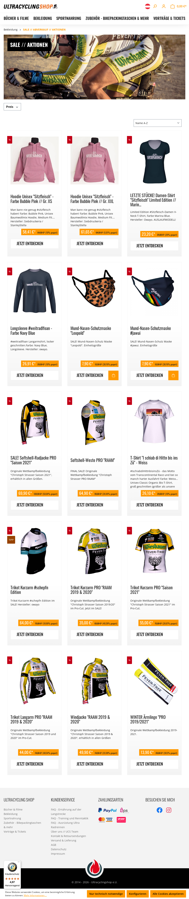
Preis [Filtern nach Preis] (12, 107)
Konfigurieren (137, 894)
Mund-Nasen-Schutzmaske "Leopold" (91, 330)
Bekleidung (11, 814)
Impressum (58, 853)
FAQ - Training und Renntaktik (69, 818)
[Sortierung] (158, 123)
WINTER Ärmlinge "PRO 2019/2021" (148, 719)
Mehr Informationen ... (35, 895)
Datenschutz (58, 849)
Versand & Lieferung (63, 840)
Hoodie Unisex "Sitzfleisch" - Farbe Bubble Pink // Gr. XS (32, 198)
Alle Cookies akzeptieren (168, 894)
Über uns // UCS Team (64, 831)
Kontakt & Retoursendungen (68, 836)
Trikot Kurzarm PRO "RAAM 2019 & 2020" (91, 589)
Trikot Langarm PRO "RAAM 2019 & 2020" (31, 719)
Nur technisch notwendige (106, 894)
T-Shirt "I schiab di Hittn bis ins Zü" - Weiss (154, 460)
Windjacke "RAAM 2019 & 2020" (90, 719)
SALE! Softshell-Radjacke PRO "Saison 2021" (33, 460)
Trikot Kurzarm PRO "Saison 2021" (151, 589)
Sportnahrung (12, 818)
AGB (53, 845)
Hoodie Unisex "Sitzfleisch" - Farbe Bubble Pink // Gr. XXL (92, 198)
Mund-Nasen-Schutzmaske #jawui (150, 330)
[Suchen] (154, 6)
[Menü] (18, 863)
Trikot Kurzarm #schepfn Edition (29, 589)
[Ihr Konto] (163, 6)
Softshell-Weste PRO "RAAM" (93, 460)
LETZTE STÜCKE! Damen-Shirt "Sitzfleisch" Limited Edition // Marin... (153, 200)
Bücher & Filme (13, 809)
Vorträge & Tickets (15, 831)
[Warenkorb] (178, 6)
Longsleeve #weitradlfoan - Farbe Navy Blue (31, 330)
